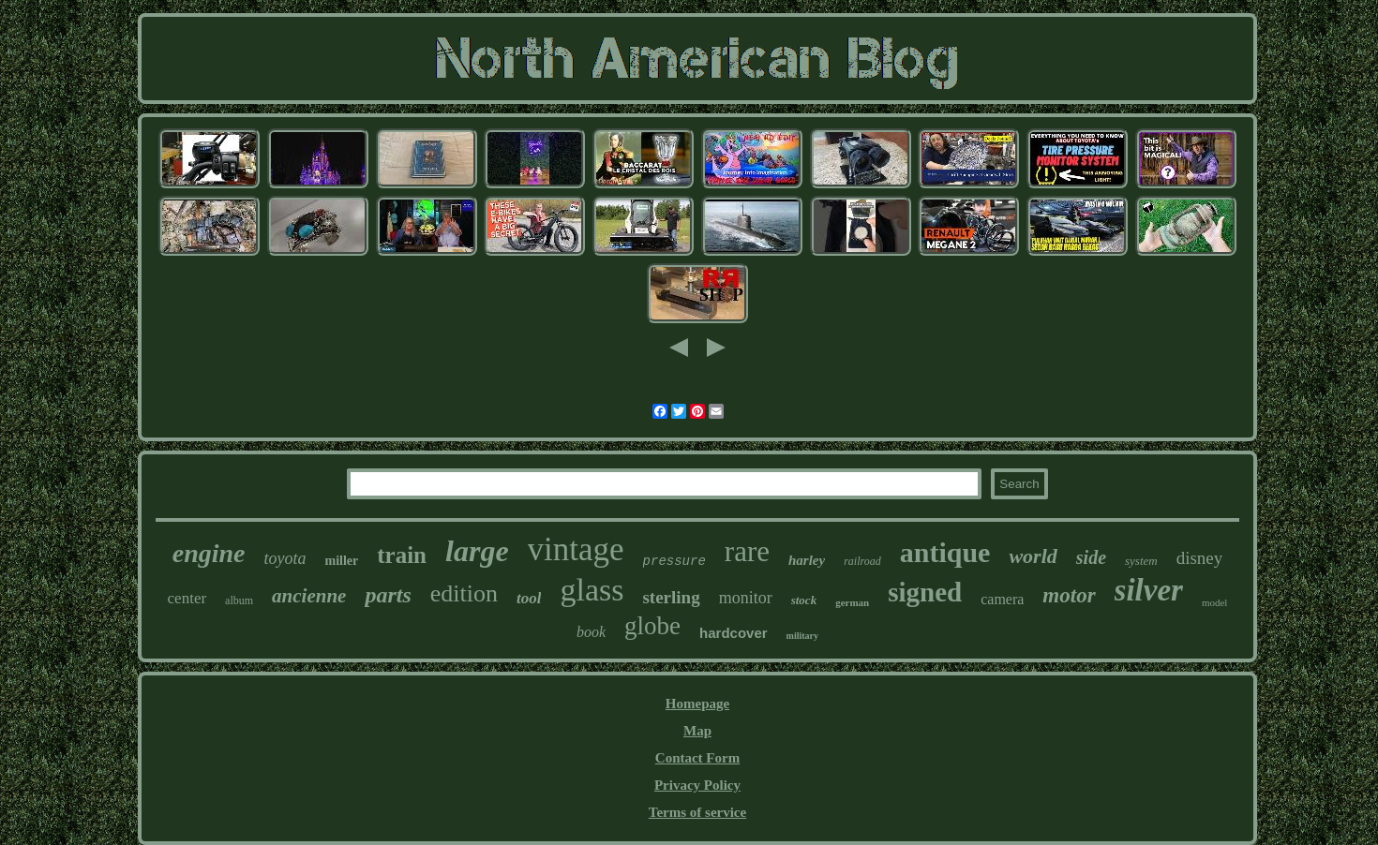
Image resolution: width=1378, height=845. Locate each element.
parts (388, 595)
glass (591, 589)
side (1091, 557)
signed (925, 592)
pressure (674, 561)
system (1141, 561)
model (1215, 602)
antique (945, 552)
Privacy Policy (697, 785)
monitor (745, 597)
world (1032, 556)
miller (341, 561)
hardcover (733, 633)
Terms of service (697, 812)
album (239, 600)
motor (1068, 595)
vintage (576, 549)
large (477, 551)
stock (803, 600)
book (591, 632)
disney (1199, 558)
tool (529, 598)
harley (806, 560)
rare (747, 551)
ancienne (309, 596)
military (802, 635)
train (402, 555)
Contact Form (697, 757)
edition (464, 593)
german (852, 602)
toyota (284, 558)
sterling (670, 597)
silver (1149, 590)
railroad (862, 561)
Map (697, 730)
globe (652, 626)
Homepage (697, 703)
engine (209, 553)
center (187, 598)
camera (1002, 599)
